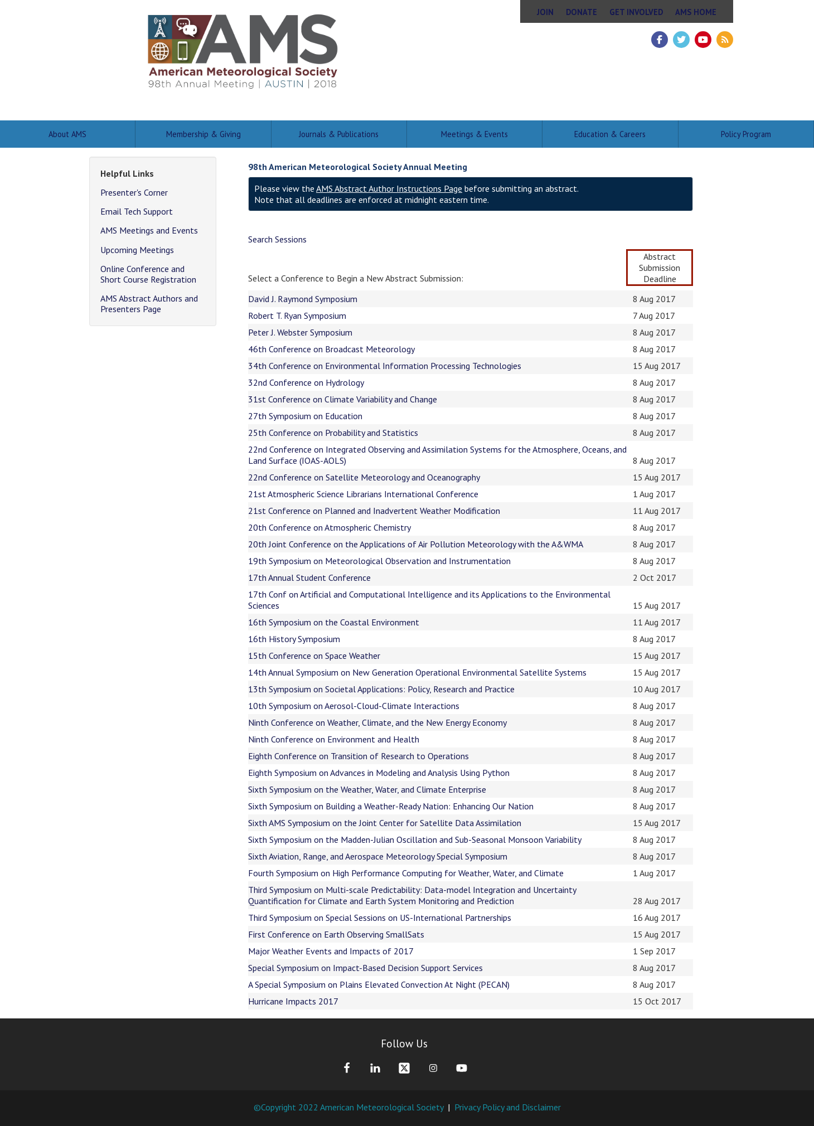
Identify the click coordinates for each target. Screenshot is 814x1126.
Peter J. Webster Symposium (300, 332)
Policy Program (746, 134)
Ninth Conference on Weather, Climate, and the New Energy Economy (377, 722)
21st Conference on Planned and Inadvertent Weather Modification (374, 510)
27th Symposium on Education (305, 415)
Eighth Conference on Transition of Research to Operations (358, 755)
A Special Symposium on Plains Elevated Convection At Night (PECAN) (379, 984)
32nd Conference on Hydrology (306, 382)
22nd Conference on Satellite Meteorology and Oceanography (364, 477)
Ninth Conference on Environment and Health (333, 739)
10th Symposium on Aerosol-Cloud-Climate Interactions (353, 705)
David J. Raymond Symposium (302, 298)
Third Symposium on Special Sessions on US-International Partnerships (379, 917)
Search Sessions (277, 239)
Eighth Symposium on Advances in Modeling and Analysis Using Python (379, 772)
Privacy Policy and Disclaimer (507, 1107)
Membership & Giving (203, 134)
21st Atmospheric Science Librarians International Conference (363, 493)
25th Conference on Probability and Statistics (333, 432)
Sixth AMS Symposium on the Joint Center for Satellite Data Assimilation (384, 822)
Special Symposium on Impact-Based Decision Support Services (365, 967)
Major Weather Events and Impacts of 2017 (331, 951)
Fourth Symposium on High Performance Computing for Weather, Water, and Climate (406, 873)
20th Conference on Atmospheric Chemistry (329, 527)
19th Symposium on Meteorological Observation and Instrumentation (379, 560)
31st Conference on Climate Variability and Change (342, 399)
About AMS (67, 134)
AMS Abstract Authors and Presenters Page (149, 303)
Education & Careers (610, 134)
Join (545, 12)
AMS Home (695, 12)
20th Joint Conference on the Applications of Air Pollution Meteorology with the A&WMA (415, 544)
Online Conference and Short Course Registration (148, 274)
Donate (581, 12)
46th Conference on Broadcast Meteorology (331, 349)
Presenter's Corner (134, 192)
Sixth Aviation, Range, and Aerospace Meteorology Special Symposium (377, 856)
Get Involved (636, 12)
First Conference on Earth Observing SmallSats (336, 934)
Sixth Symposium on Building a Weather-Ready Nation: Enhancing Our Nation (391, 806)
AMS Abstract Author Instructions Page (389, 188)
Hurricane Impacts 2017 (293, 1001)
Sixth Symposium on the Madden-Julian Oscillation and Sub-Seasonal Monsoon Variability (415, 839)
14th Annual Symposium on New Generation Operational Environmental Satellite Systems (417, 672)
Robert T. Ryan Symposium (297, 315)
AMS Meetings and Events (149, 230)
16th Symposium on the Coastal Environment (333, 622)
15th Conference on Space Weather (314, 655)
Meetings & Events (474, 134)
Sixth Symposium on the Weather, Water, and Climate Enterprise (367, 789)
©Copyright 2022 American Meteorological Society (348, 1107)
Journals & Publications (339, 134)
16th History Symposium (294, 638)
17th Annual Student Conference (309, 577)
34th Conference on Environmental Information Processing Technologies (384, 365)
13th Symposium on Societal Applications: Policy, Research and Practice (381, 689)
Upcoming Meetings (137, 249)
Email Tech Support (136, 211)
